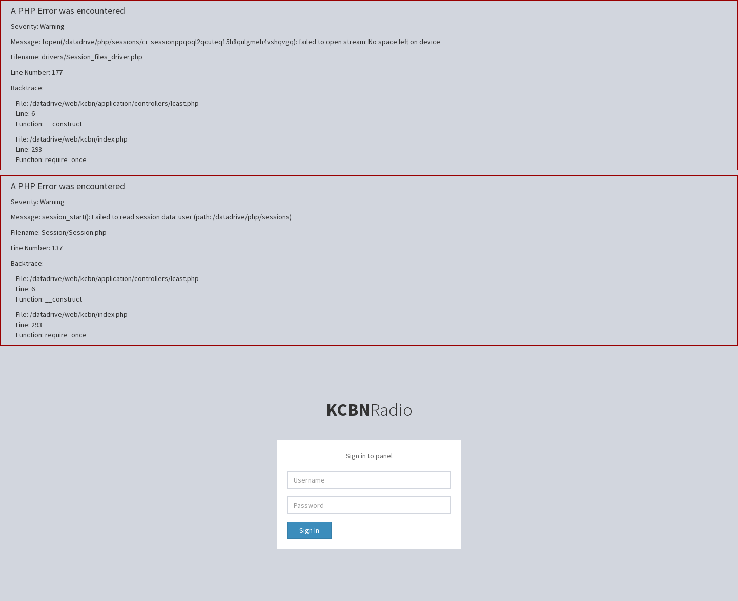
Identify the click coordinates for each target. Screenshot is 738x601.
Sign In (309, 530)
